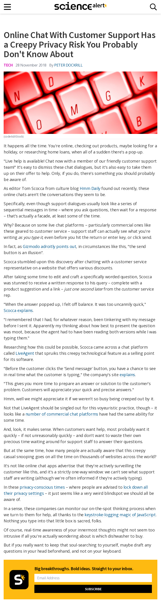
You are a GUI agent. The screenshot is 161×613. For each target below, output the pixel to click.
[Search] (153, 7)
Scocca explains (18, 310)
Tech (8, 65)
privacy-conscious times (42, 487)
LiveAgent (24, 353)
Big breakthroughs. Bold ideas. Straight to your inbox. (83, 568)
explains (127, 374)
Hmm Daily (90, 188)
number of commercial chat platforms (62, 414)
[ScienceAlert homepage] (80, 7)
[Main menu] (8, 7)
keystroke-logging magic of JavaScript (120, 514)
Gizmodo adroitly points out (49, 246)
